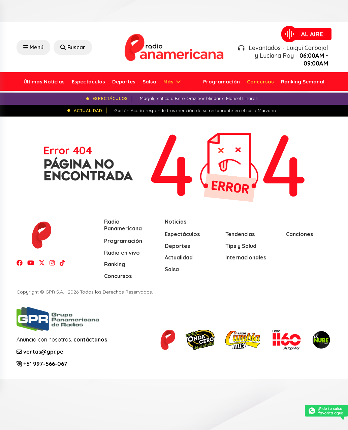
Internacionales (245, 257)
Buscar (72, 47)
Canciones (299, 234)
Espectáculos (88, 81)
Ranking (114, 264)
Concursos (260, 81)
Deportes (123, 81)
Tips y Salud (240, 246)
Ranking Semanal (302, 81)
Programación (221, 81)
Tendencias (240, 234)
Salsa (149, 81)
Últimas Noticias (44, 81)
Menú (33, 47)
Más (169, 81)
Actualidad (179, 257)
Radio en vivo (122, 252)
